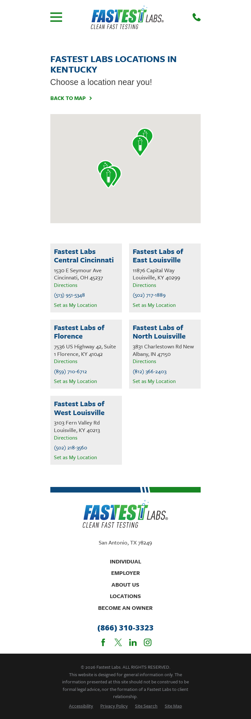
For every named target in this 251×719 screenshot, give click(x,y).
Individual (125, 561)
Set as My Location (75, 305)
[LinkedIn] (133, 642)
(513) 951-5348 (69, 295)
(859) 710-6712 (70, 371)
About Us (125, 584)
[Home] (127, 17)
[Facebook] (103, 642)
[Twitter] (118, 642)
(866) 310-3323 (125, 627)
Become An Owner (125, 608)
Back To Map (71, 98)
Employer (125, 573)
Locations (125, 596)
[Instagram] (147, 642)
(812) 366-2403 (149, 371)
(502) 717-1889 (149, 295)
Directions (65, 285)
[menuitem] (81, 705)
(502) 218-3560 (70, 447)
